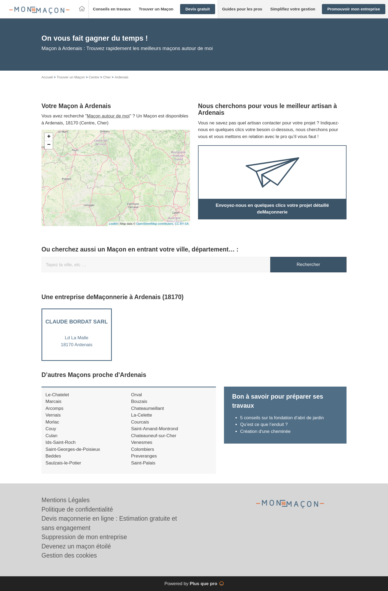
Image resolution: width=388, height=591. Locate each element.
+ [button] (49, 137)
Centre (94, 77)
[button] (112, 9)
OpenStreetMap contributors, (155, 223)
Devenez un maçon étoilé (76, 546)
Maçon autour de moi (108, 116)
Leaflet (113, 223)
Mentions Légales (65, 500)
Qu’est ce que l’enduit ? (264, 424)
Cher (107, 77)
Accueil (47, 77)
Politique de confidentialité (77, 509)
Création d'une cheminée (265, 431)
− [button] (49, 145)
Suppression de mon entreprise (84, 536)
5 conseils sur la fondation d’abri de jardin (282, 417)
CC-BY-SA (182, 223)
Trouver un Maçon (71, 77)
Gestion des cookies (69, 555)
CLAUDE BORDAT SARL (76, 322)
